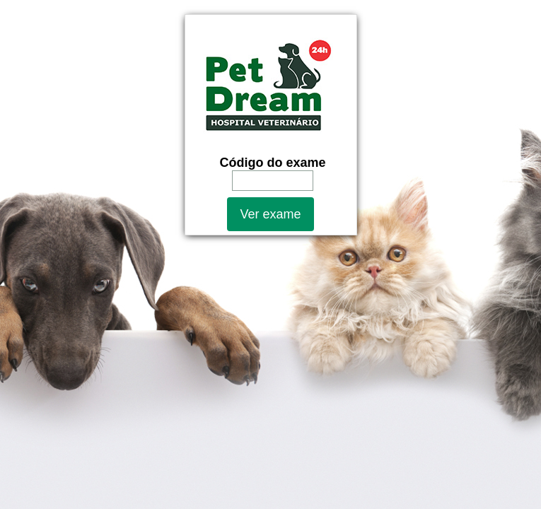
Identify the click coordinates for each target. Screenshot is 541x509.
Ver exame (270, 214)
